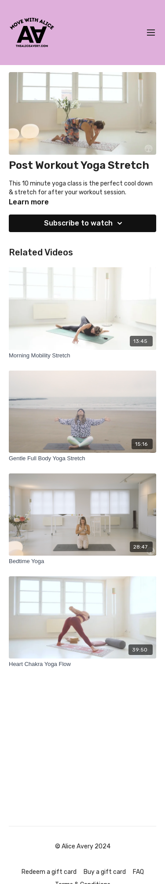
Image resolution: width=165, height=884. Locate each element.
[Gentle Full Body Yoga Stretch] (82, 458)
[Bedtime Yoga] (82, 561)
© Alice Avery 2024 (82, 847)
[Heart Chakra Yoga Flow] (82, 664)
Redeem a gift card (49, 872)
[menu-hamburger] (151, 32)
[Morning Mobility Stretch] (82, 355)
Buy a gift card (105, 872)
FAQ (138, 872)
